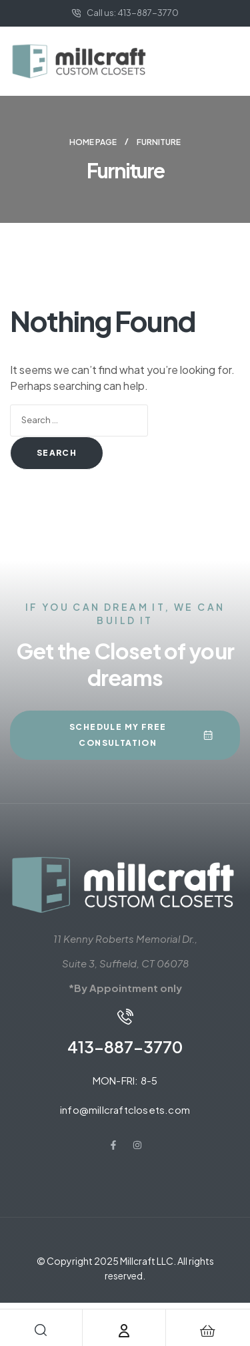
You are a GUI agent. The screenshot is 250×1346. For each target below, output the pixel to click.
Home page (93, 142)
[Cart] (207, 1330)
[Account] (124, 1330)
